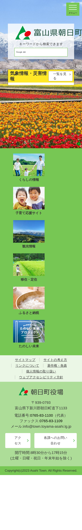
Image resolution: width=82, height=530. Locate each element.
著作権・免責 (57, 365)
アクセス (17, 440)
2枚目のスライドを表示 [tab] (78, 130)
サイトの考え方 (55, 360)
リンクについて (27, 365)
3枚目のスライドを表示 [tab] (78, 135)
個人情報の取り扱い (41, 371)
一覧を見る (59, 76)
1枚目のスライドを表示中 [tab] (78, 126)
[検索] (38, 52)
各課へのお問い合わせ (55, 440)
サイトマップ (25, 360)
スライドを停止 (79, 144)
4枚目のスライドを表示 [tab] (78, 139)
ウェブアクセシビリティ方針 (41, 377)
